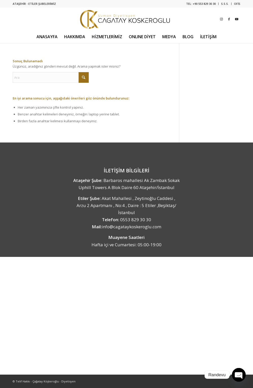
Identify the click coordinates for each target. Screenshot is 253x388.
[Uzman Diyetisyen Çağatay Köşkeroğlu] (126, 19)
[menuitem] (201, 4)
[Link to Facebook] (229, 19)
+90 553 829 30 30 (204, 4)
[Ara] (51, 77)
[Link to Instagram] (221, 19)
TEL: (189, 4)
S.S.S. (225, 4)
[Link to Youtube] (236, 19)
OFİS (237, 4)
